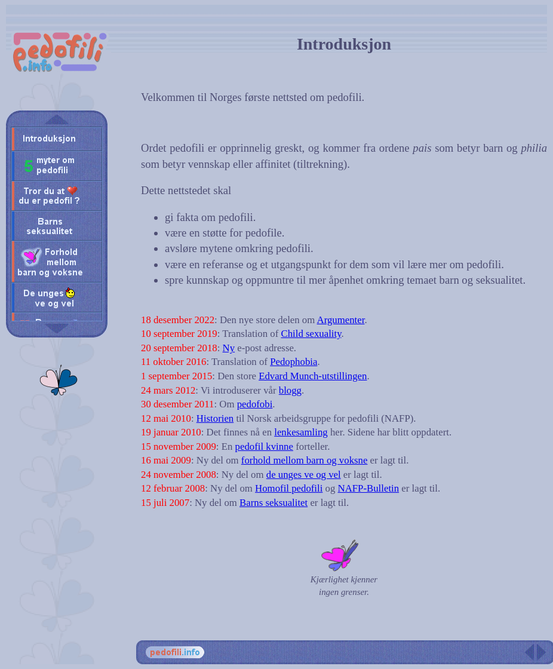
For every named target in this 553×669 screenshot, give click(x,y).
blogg (290, 390)
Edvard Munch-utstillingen (313, 376)
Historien (215, 418)
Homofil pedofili (288, 488)
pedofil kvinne (264, 446)
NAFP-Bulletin (369, 488)
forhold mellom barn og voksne (304, 460)
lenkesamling (300, 432)
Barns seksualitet (273, 502)
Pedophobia (293, 361)
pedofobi (255, 404)
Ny (229, 348)
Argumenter (341, 320)
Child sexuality (311, 333)
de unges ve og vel (303, 474)
